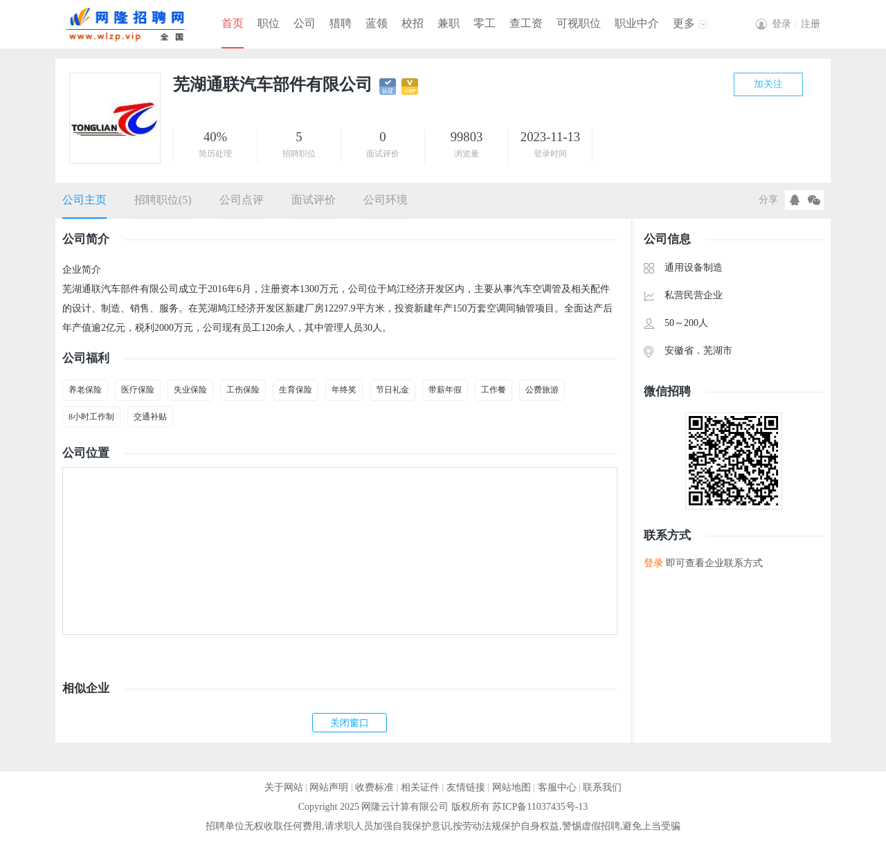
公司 (304, 23)
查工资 (526, 23)
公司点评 (241, 200)
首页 (233, 23)
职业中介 (637, 23)
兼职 (448, 23)
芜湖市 (717, 350)
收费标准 (374, 787)
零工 (484, 23)
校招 (412, 23)
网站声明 (328, 787)
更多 (684, 23)
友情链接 (465, 787)
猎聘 (340, 23)
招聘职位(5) (163, 200)
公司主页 (84, 200)
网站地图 (511, 787)
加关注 (768, 84)
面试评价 (313, 200)
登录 (653, 563)
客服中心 (557, 787)
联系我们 (602, 787)
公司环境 (385, 200)
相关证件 (420, 787)
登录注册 (796, 24)
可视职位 (579, 23)
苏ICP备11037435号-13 (540, 807)
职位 (268, 23)
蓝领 (376, 23)
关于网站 (283, 787)
